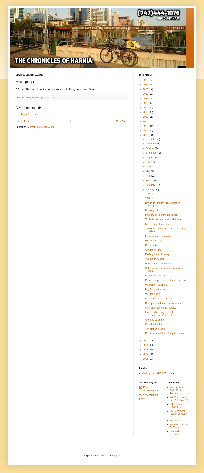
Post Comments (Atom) (42, 127)
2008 (146, 349)
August (150, 157)
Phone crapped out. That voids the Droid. (166, 280)
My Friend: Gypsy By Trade (179, 426)
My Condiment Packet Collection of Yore (179, 414)
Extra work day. (153, 240)
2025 (146, 80)
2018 (146, 112)
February (151, 185)
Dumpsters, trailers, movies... (160, 298)
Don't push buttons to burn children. (163, 303)
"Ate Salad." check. (155, 259)
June (148, 166)
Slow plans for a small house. (160, 307)
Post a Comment (29, 114)
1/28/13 (149, 198)
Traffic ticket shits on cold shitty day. (164, 219)
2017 (146, 116)
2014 (146, 130)
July (148, 162)
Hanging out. (151, 210)
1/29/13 (149, 193)
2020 (146, 103)
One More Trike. (153, 249)
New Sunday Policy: (155, 275)
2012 (146, 340)
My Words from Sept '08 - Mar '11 (179, 398)
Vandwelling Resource (176, 433)
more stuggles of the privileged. (161, 215)
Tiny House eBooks (155, 329)
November (151, 143)
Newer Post (23, 121)
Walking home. (153, 294)
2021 (146, 98)
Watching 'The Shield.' (156, 284)
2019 (146, 107)
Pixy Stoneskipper (150, 389)
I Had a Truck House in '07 (177, 405)
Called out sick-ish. (155, 324)
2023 (146, 89)
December (151, 139)
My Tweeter (176, 420)
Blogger (116, 455)
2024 (146, 84)
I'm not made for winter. (157, 224)
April (148, 175)
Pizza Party (151, 245)
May (148, 171)
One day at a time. (154, 319)
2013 (146, 135)
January (150, 189)
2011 (146, 345)
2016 (146, 121)
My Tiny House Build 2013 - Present (177, 390)
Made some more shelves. (159, 263)
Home (72, 121)
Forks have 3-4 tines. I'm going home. (164, 333)
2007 (146, 354)
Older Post (121, 121)
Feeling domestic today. (157, 254)
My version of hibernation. (158, 236)
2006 (146, 358)
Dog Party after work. (156, 289)
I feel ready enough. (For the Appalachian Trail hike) (160, 313)
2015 (146, 126)
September (152, 153)
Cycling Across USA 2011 (155, 373)
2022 (146, 93)
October (150, 148)
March (149, 180)
